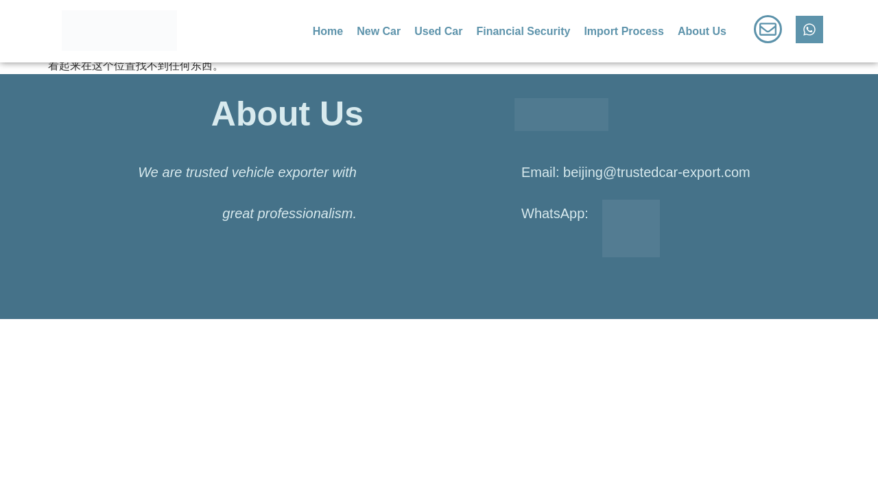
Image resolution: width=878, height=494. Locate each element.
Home (328, 31)
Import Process (623, 31)
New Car (379, 31)
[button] (705, 31)
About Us (702, 31)
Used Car (438, 31)
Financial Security (523, 31)
